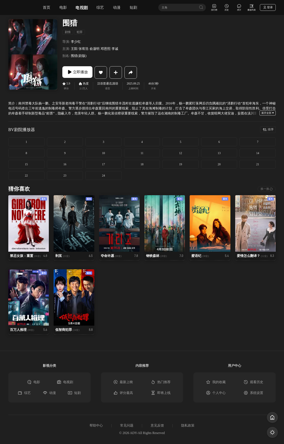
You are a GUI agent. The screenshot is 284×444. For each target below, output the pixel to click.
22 (26, 175)
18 (141, 164)
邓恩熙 (106, 48)
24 (103, 175)
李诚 (115, 48)
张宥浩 (84, 48)
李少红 (76, 41)
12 (180, 153)
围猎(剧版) (78, 56)
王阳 (74, 48)
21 (257, 164)
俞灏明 (95, 48)
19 (180, 164)
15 (26, 164)
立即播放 (79, 72)
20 (219, 164)
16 (64, 164)
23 (64, 175)
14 (257, 153)
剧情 (68, 32)
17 (103, 164)
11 (142, 153)
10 (103, 153)
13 (219, 153)
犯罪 (79, 32)
